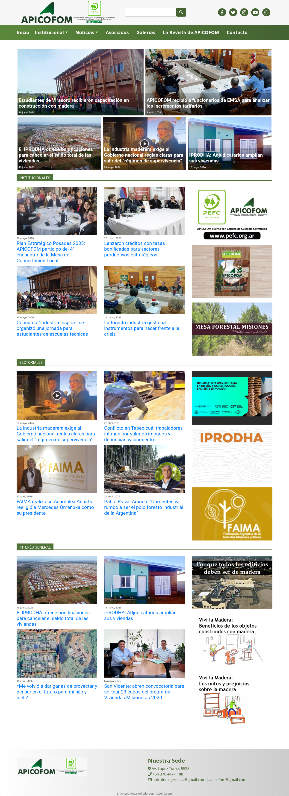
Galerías (145, 32)
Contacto (237, 32)
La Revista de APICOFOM (191, 32)
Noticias (84, 32)
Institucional (49, 32)
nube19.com (163, 793)
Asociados (117, 32)
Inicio (23, 32)
